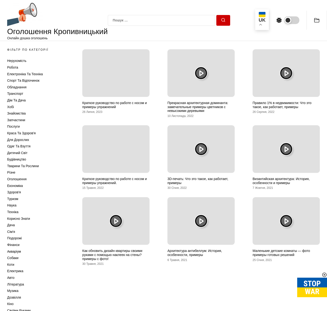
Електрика (15, 271)
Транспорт (15, 93)
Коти (10, 264)
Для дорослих (18, 140)
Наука (11, 205)
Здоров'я (14, 192)
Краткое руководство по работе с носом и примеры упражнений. (114, 181)
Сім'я (11, 232)
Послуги (13, 126)
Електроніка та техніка (25, 74)
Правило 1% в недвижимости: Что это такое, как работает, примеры (282, 105)
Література (15, 284)
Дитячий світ (17, 153)
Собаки (12, 258)
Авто (11, 278)
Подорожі (14, 238)
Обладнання (16, 87)
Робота (12, 67)
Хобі (10, 107)
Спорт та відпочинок (23, 80)
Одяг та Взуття (19, 146)
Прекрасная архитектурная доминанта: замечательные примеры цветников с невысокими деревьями (197, 107)
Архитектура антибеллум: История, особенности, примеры (194, 253)
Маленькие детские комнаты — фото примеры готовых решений (281, 253)
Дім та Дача (16, 100)
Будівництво (16, 159)
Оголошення (16, 179)
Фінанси (13, 245)
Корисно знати (18, 219)
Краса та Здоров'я (21, 133)
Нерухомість (16, 61)
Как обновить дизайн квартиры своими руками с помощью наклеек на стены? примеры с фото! (112, 255)
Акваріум (14, 251)
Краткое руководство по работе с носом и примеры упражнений (114, 105)
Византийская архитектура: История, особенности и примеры (281, 181)
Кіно (10, 304)
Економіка (15, 186)
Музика (12, 291)
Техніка (12, 212)
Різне (11, 172)
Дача (11, 225)
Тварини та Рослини (23, 166)
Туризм (12, 199)
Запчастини (16, 120)
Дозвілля (14, 297)
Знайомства (16, 113)
